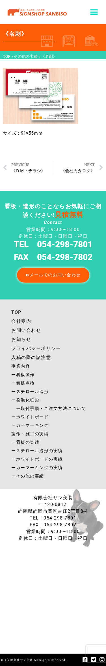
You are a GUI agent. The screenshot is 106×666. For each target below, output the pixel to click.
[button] (94, 12)
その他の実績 (26, 56)
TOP (6, 56)
